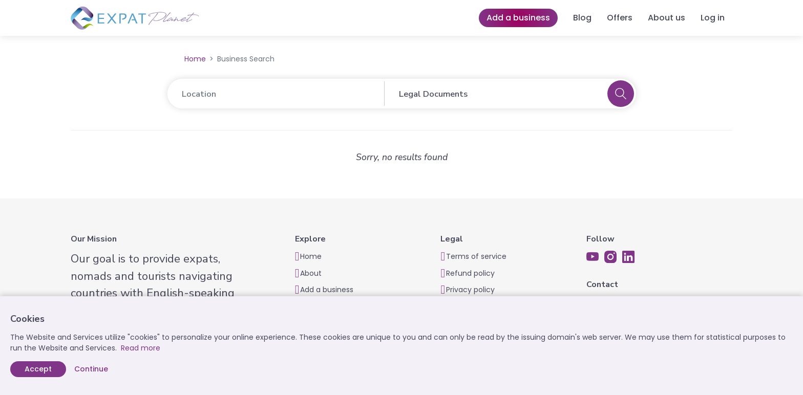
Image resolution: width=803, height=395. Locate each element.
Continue (91, 369)
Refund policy (470, 273)
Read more (140, 348)
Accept (38, 369)
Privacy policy (470, 289)
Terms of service (476, 256)
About (311, 273)
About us (666, 18)
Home (195, 59)
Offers (619, 18)
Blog (582, 18)
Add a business (518, 18)
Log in (713, 18)
